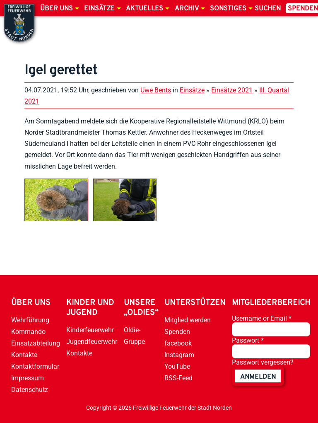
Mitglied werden (187, 320)
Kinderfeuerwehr (90, 330)
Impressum (27, 378)
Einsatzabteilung (35, 343)
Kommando (28, 332)
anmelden (258, 377)
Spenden (177, 332)
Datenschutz (29, 390)
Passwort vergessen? (263, 362)
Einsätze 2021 (232, 90)
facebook (178, 343)
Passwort (248, 340)
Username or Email (262, 318)
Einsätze (99, 9)
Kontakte (24, 355)
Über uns (56, 9)
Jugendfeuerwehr (91, 342)
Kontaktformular (35, 366)
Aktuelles (144, 9)
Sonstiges (228, 9)
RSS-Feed (178, 378)
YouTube (177, 366)
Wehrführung (30, 320)
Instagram (179, 355)
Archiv (187, 9)
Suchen (268, 9)
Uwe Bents (155, 90)
